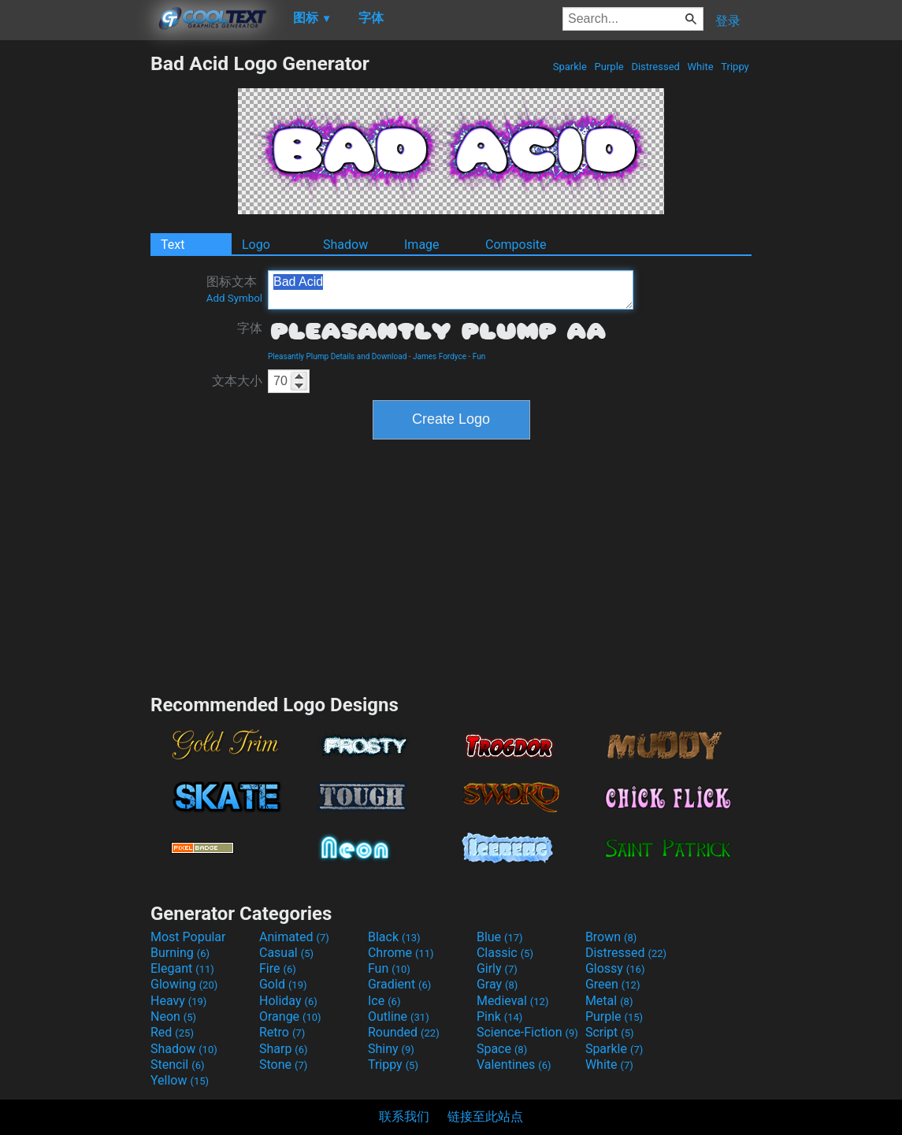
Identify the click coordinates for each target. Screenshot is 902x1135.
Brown (611, 936)
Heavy (178, 1000)
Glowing (183, 984)
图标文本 (234, 289)
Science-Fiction (527, 1032)
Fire (277, 968)
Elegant (182, 968)
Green (612, 984)
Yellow (179, 1080)
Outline (398, 1016)
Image (422, 244)
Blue (500, 936)
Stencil (177, 1064)
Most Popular (188, 936)
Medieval (513, 1000)
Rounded (404, 1032)
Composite (516, 244)
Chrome (401, 952)
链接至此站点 (485, 1116)
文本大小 (237, 380)
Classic (505, 952)
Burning (180, 952)
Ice (384, 1000)
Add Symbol (234, 298)
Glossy (615, 968)
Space (502, 1048)
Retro (282, 1032)
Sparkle (570, 66)
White (700, 66)
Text (172, 244)
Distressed (655, 66)
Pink (500, 1016)
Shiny (391, 1048)
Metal (609, 1000)
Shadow (345, 244)
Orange (290, 1016)
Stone (283, 1064)
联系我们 (404, 1116)
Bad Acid (450, 290)
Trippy (735, 66)
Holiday (288, 1000)
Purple (609, 66)
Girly (497, 968)
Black (394, 936)
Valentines (514, 1064)
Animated (294, 936)
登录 (728, 20)
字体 (249, 328)
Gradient (399, 984)
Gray (497, 984)
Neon (173, 1016)
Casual (286, 952)
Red (172, 1032)
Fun (479, 356)
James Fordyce (439, 356)
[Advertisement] (75, 288)
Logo (256, 244)
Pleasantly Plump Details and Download (337, 356)
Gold (283, 984)
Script (609, 1032)
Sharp (283, 1048)
